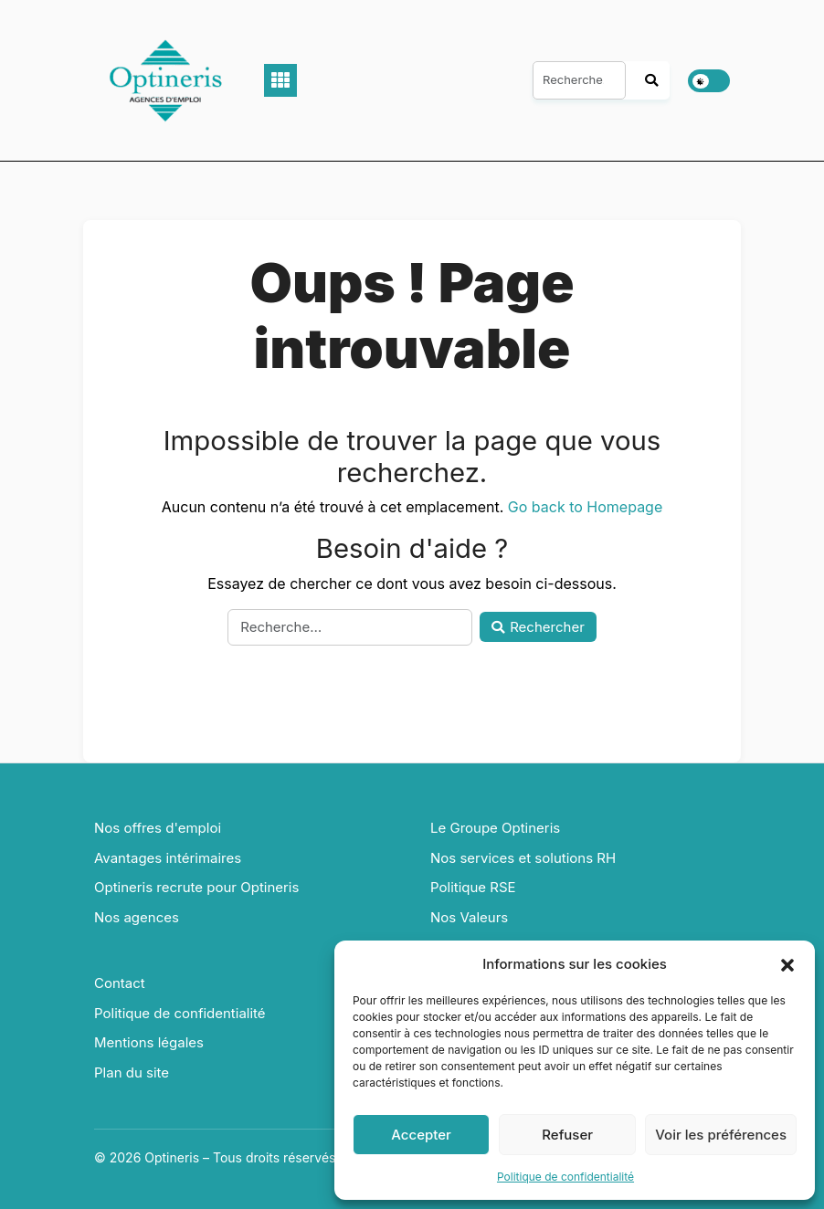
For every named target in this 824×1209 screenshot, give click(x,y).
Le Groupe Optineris (495, 827)
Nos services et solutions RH (523, 858)
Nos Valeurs (469, 917)
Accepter (421, 1134)
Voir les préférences (721, 1134)
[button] (787, 964)
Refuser (567, 1134)
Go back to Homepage (585, 507)
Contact (119, 983)
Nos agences (136, 917)
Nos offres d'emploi (157, 827)
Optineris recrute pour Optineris (196, 887)
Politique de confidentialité (565, 1176)
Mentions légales (149, 1042)
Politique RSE (473, 887)
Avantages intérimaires (167, 858)
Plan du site (131, 1072)
